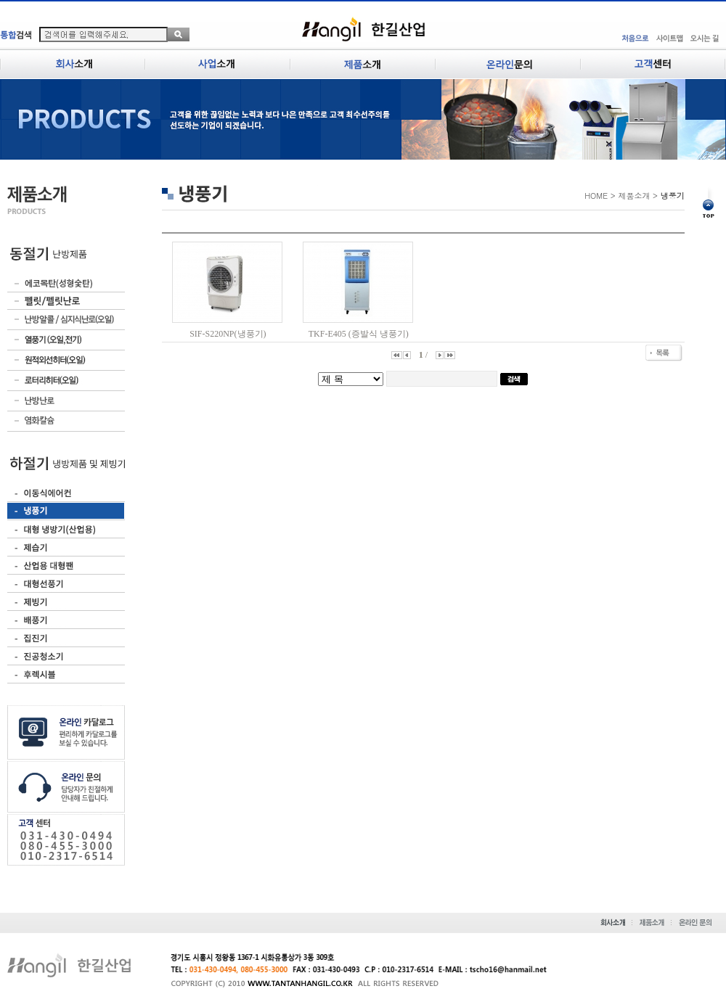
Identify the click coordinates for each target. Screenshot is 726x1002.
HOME (596, 195)
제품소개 (634, 195)
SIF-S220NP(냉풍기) (227, 334)
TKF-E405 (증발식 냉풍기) (359, 334)
